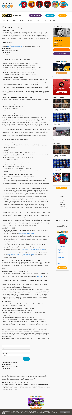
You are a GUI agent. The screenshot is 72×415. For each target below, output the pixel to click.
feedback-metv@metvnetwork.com (14, 46)
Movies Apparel (61, 257)
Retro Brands (61, 252)
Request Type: (5, 353)
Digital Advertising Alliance (28, 254)
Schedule (5, 20)
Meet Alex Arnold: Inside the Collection (60, 110)
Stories (22, 20)
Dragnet (60, 45)
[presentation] (20, 4)
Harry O (60, 43)
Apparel (62, 246)
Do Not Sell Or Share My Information (62, 214)
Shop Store (62, 267)
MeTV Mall (53, 20)
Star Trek (60, 255)
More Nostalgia (61, 187)
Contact (62, 15)
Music (37, 20)
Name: (3, 344)
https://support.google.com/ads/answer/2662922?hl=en (33, 249)
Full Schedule (61, 50)
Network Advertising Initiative (13, 254)
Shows (14, 20)
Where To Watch (35, 15)
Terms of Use (7, 39)
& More (59, 263)
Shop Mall (50, 15)
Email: (3, 348)
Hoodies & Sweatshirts (61, 260)
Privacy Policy (62, 204)
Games (44, 20)
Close (65, 412)
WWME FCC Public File (62, 208)
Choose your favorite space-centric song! (60, 137)
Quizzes (30, 20)
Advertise (62, 202)
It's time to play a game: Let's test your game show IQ (61, 124)
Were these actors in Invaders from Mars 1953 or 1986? (60, 183)
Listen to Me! (61, 92)
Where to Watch (61, 53)
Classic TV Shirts (60, 250)
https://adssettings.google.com (11, 250)
